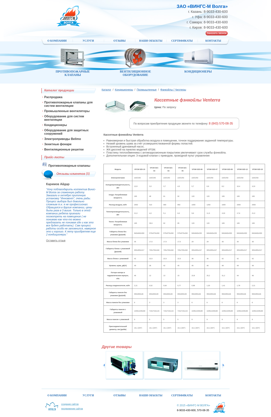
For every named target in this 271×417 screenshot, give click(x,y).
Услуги (88, 40)
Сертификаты (182, 40)
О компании (57, 40)
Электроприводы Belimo (62, 139)
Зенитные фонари (58, 144)
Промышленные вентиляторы (67, 111)
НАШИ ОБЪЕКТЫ (150, 40)
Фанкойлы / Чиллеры (173, 89)
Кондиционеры (124, 89)
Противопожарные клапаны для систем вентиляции (68, 104)
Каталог (106, 89)
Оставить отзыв (55, 240)
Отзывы (119, 40)
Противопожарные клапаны (69, 165)
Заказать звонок (217, 33)
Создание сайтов (70, 404)
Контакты (213, 40)
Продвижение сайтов (72, 408)
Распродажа (53, 97)
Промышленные (147, 89)
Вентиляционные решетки (64, 149)
